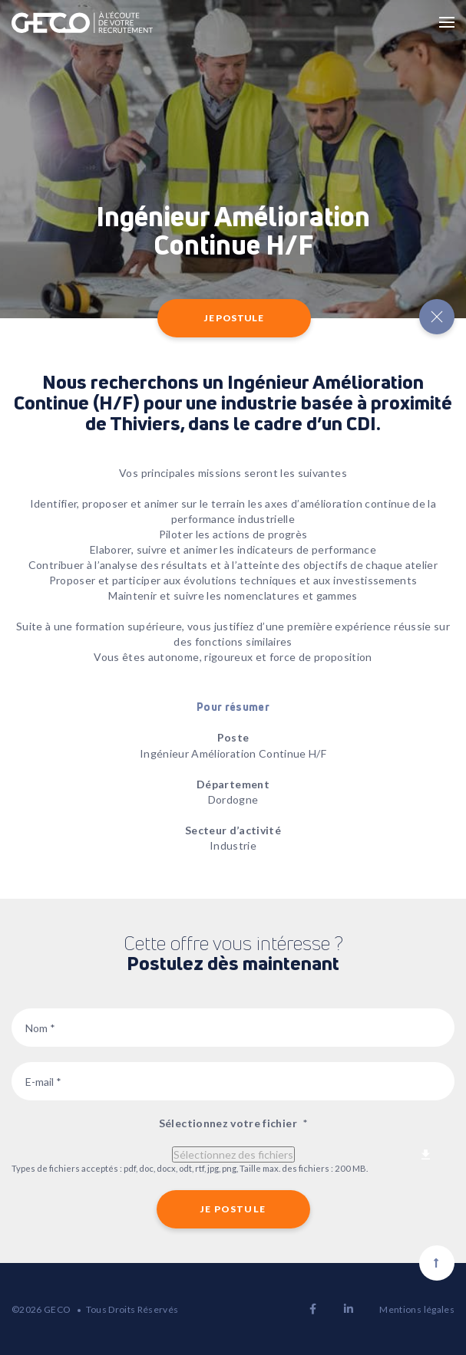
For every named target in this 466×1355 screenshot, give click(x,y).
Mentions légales (416, 1309)
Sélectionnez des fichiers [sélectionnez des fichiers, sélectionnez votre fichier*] (233, 1154)
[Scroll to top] (436, 1263)
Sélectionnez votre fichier (233, 1123)
